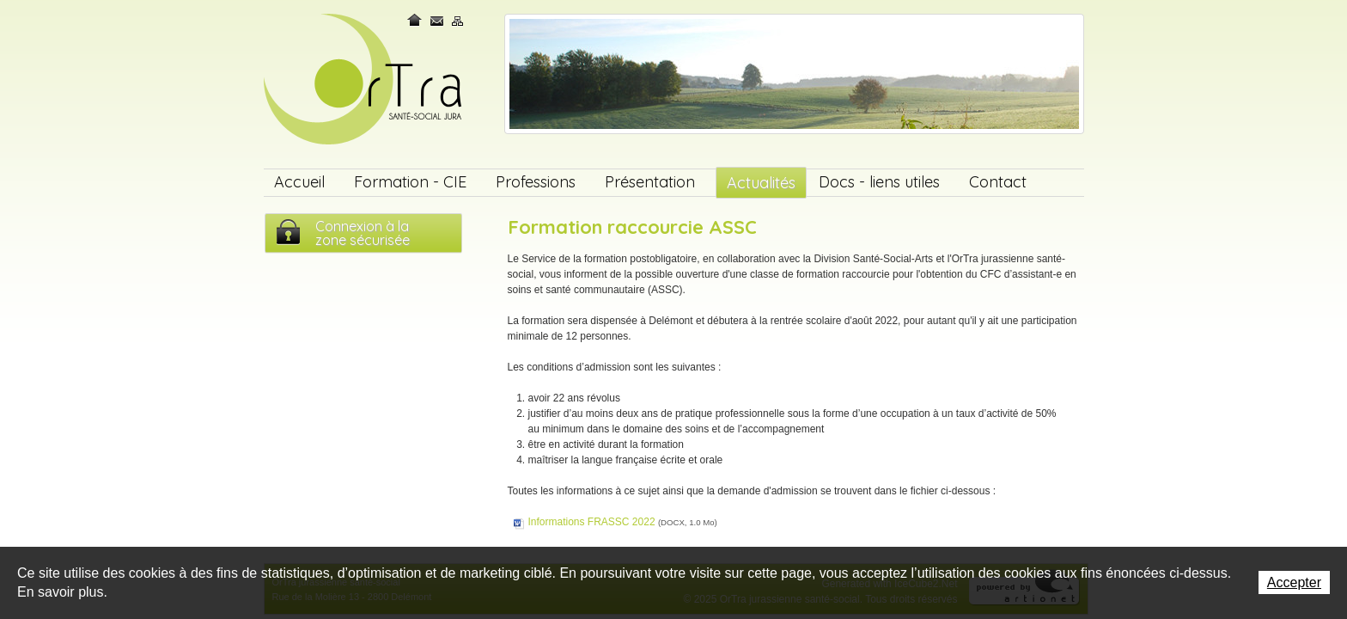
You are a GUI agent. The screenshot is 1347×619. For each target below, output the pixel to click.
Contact (437, 20)
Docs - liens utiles (879, 182)
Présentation (650, 182)
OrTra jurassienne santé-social (365, 80)
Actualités (761, 183)
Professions (536, 182)
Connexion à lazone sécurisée (362, 233)
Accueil (299, 182)
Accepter (1294, 582)
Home (415, 20)
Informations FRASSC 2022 (622, 522)
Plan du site (458, 20)
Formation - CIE (410, 182)
